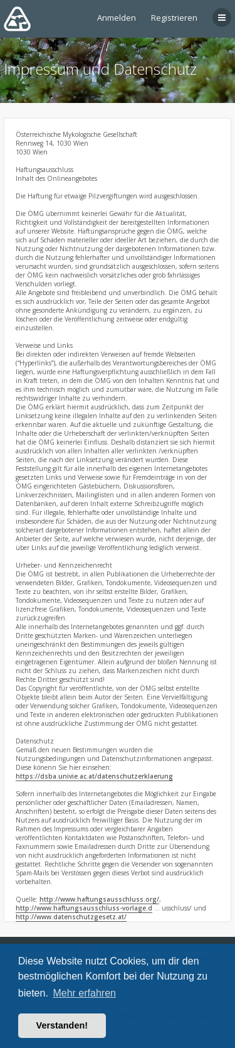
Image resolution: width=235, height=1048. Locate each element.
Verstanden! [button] (62, 1025)
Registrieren (174, 17)
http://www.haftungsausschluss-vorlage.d (84, 908)
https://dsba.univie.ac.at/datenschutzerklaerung (94, 776)
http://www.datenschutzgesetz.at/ (71, 916)
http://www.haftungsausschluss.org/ (99, 899)
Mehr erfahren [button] (84, 993)
